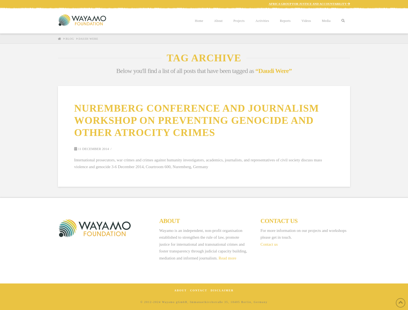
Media (326, 21)
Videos (306, 21)
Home (199, 21)
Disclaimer (221, 290)
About (218, 21)
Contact (198, 290)
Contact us (269, 244)
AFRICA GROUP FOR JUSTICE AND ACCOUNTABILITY (309, 4)
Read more (227, 258)
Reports (285, 21)
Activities (262, 21)
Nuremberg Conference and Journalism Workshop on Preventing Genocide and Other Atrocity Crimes (196, 120)
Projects (239, 21)
